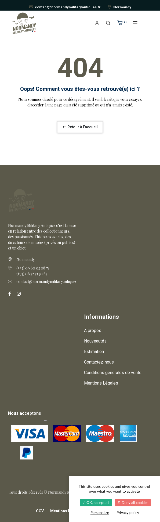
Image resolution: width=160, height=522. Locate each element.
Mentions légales (65, 511)
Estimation (94, 351)
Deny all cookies (132, 502)
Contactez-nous (99, 362)
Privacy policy (128, 512)
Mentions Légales (101, 383)
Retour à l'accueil (80, 127)
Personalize (99, 512)
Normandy (119, 7)
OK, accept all (95, 502)
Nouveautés (95, 341)
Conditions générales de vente (112, 372)
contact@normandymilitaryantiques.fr (65, 7)
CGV (40, 511)
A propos (92, 330)
